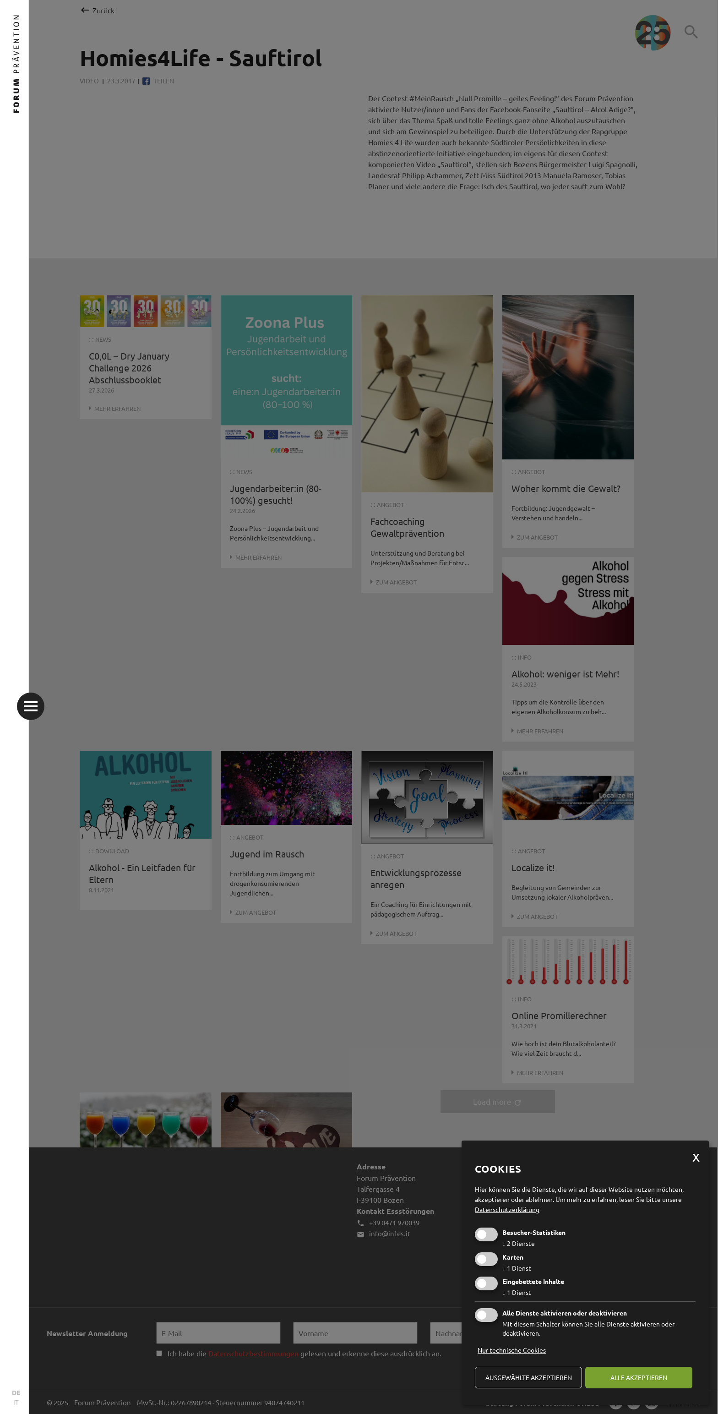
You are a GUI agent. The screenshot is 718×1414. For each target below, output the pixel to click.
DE (16, 1392)
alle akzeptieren (638, 1377)
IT (16, 1402)
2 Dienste (518, 1243)
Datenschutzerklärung (507, 1209)
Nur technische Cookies (512, 1350)
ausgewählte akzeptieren (528, 1377)
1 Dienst (516, 1268)
